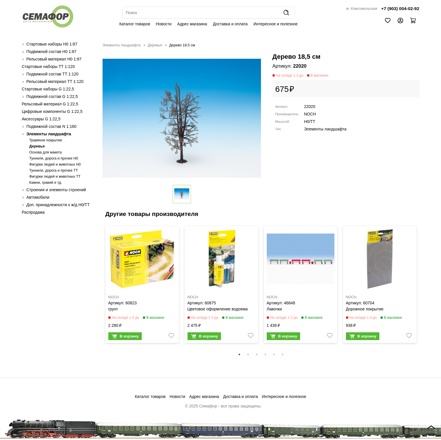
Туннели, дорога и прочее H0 (53, 158)
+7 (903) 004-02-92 (400, 8)
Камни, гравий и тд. (45, 183)
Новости (163, 24)
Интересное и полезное (275, 24)
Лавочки (274, 309)
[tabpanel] (142, 286)
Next (424, 288)
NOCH (310, 114)
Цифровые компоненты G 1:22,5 (52, 111)
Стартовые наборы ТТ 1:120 (48, 66)
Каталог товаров (134, 24)
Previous (98, 288)
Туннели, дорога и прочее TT (53, 170)
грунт (113, 309)
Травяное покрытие (45, 140)
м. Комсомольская (361, 9)
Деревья (37, 146)
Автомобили (38, 197)
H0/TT (309, 121)
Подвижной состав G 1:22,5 (52, 96)
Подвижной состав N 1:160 (52, 126)
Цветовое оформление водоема (218, 309)
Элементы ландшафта (49, 134)
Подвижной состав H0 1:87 (52, 51)
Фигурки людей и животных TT (55, 177)
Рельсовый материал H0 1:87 (54, 59)
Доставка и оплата (230, 24)
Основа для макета (45, 152)
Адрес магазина (192, 24)
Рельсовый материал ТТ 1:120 (55, 81)
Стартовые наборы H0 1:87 (52, 44)
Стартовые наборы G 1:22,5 (48, 89)
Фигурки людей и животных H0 (55, 164)
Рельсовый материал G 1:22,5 (50, 104)
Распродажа (33, 212)
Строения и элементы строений (56, 189)
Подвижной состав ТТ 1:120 (53, 74)
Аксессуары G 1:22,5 (41, 119)
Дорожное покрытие (365, 309)
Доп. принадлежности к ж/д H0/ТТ (58, 204)
